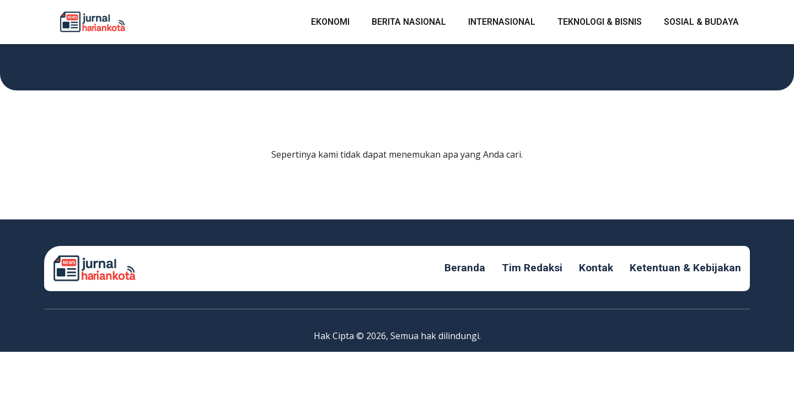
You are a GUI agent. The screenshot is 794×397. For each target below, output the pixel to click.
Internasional (501, 22)
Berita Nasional (409, 22)
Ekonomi (330, 22)
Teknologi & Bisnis (599, 22)
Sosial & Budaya (701, 22)
